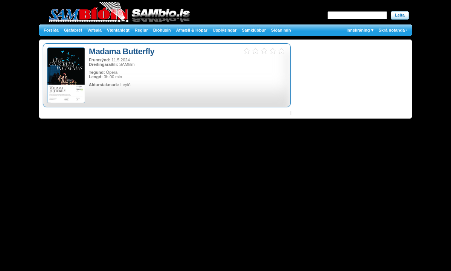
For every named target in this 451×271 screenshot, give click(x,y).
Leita (400, 15)
